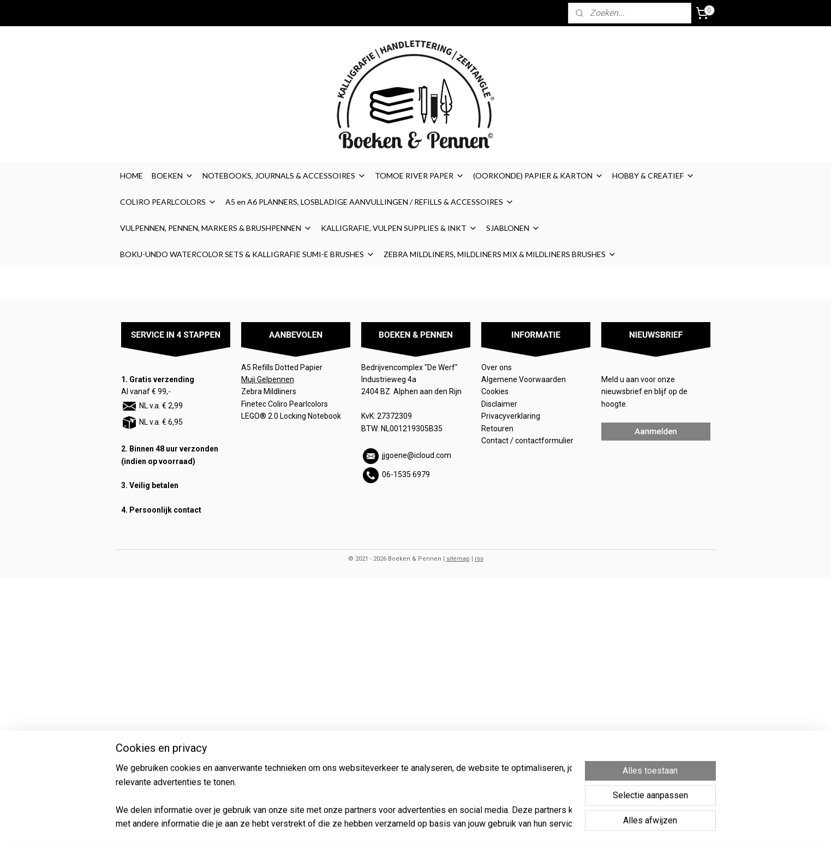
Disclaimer (499, 404)
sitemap (458, 558)
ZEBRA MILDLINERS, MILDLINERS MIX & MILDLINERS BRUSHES (500, 254)
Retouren (498, 428)
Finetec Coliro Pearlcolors (284, 404)
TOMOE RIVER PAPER (419, 175)
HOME (131, 175)
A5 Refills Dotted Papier (281, 367)
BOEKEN (173, 175)
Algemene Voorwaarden (524, 379)
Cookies (495, 391)
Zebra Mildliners (269, 391)
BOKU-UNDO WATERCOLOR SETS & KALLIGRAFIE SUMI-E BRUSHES (247, 254)
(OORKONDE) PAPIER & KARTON (538, 175)
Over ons (496, 367)
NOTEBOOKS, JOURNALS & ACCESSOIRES (284, 175)
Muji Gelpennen (267, 379)
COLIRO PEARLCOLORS (168, 201)
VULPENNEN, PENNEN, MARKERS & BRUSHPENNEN (216, 228)
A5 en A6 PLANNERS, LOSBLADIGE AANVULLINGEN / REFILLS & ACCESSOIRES (369, 201)
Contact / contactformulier (527, 440)
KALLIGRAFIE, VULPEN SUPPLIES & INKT (399, 228)
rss (479, 558)
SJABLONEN (513, 228)
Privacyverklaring (510, 416)
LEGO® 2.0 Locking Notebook (291, 416)
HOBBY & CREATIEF (653, 175)
